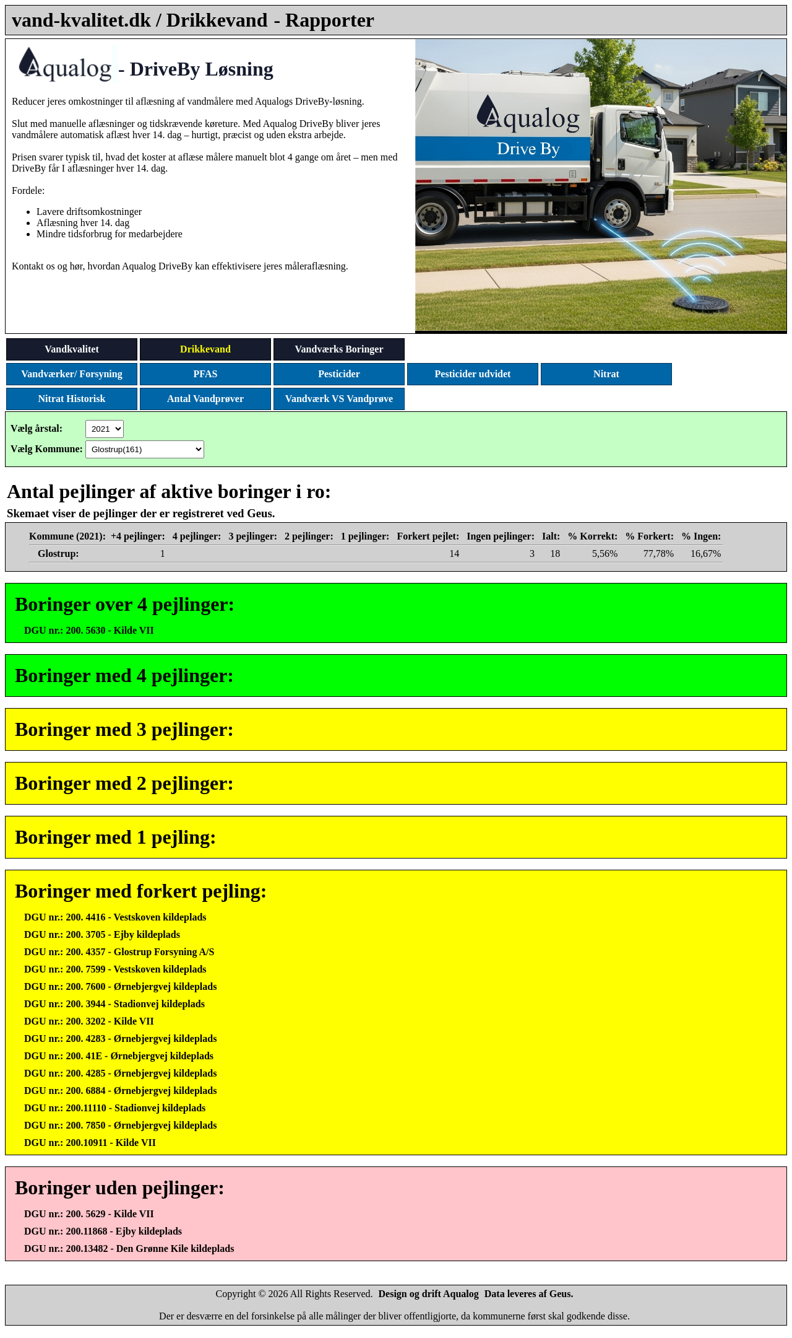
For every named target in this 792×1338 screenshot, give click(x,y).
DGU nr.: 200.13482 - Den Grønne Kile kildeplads (129, 1248)
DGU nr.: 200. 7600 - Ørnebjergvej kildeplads (120, 986)
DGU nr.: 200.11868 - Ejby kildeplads (103, 1231)
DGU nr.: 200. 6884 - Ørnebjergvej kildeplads (120, 1090)
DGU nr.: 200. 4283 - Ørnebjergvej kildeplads (120, 1038)
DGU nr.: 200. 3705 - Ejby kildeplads (102, 934)
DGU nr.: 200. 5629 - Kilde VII (89, 1214)
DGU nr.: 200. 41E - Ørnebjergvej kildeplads (118, 1056)
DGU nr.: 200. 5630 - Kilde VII (89, 630)
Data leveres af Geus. (529, 1293)
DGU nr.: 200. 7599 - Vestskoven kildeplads (115, 969)
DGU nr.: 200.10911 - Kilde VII (90, 1142)
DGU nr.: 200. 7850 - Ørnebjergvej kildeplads (120, 1125)
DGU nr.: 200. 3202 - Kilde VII (89, 1021)
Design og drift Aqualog (429, 1293)
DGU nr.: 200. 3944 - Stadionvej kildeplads (114, 1004)
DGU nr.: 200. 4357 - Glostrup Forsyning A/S (119, 952)
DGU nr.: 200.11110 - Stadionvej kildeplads (114, 1108)
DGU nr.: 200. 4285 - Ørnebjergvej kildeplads (120, 1073)
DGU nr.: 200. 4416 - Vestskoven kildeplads (115, 917)
